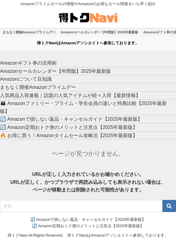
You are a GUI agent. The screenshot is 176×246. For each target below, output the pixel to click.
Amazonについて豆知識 (26, 78)
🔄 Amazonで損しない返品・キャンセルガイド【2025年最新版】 (71, 118)
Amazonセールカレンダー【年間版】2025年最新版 (99, 32)
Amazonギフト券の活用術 (28, 62)
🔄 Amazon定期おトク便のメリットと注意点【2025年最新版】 (69, 127)
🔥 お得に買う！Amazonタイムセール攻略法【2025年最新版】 (69, 135)
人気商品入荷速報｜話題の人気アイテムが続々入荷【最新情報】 (70, 95)
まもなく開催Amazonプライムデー (29, 32)
